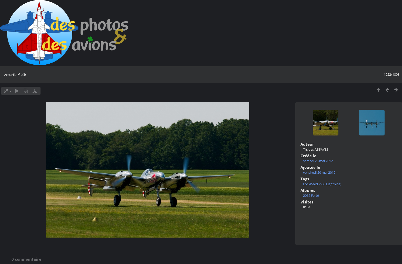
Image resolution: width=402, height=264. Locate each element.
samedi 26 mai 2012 (318, 161)
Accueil (9, 74)
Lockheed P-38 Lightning (321, 184)
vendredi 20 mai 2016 (319, 172)
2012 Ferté (311, 195)
